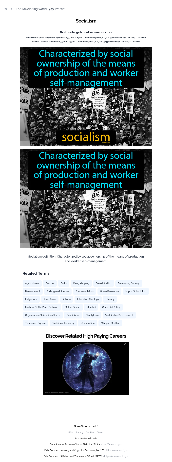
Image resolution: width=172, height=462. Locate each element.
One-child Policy (111, 307)
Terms (100, 432)
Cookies (90, 432)
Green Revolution (109, 291)
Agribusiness (32, 283)
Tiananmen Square (35, 323)
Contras (50, 283)
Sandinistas (73, 315)
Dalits (64, 283)
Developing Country (129, 283)
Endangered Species (58, 291)
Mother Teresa (72, 307)
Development (32, 291)
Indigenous (31, 299)
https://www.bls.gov (111, 444)
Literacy (110, 299)
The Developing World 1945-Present (40, 9)
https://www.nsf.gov (117, 450)
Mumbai (91, 307)
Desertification (103, 283)
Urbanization (88, 323)
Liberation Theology (88, 299)
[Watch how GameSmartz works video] (86, 368)
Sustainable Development (119, 315)
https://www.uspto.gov (116, 456)
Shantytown (92, 315)
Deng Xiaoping (81, 283)
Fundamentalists (85, 291)
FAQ (70, 432)
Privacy (79, 432)
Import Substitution (135, 291)
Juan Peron (50, 299)
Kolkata (66, 299)
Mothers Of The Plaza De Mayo (41, 307)
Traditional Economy (63, 323)
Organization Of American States (42, 315)
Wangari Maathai (110, 323)
